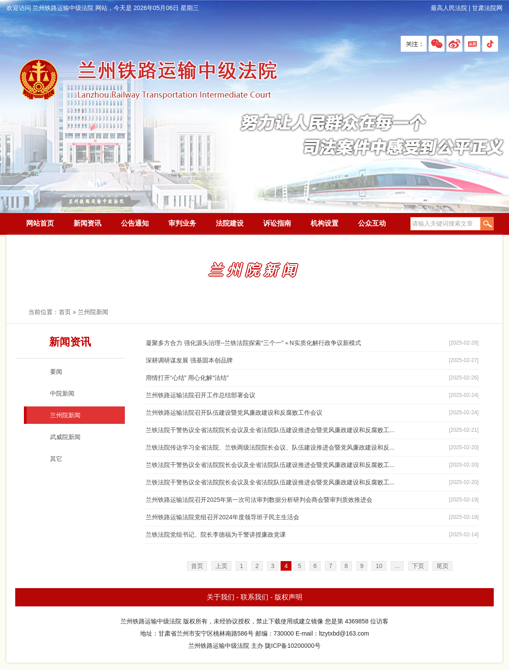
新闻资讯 (87, 223)
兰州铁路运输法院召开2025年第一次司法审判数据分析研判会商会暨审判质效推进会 (259, 499)
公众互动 (372, 223)
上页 (221, 565)
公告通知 (135, 223)
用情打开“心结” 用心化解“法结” (187, 377)
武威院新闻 (65, 436)
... (397, 565)
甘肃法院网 (487, 7)
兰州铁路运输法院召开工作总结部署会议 (200, 395)
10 (378, 565)
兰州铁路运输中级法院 (148, 80)
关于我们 (220, 597)
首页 (65, 311)
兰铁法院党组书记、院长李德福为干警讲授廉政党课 (216, 534)
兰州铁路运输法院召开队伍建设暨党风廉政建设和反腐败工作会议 (234, 412)
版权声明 (288, 597)
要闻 (56, 371)
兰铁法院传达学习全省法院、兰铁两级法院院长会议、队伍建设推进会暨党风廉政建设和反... (270, 447)
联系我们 (254, 597)
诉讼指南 (277, 223)
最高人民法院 (449, 7)
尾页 (442, 565)
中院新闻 (62, 393)
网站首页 (40, 223)
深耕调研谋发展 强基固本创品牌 (189, 360)
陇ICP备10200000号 (293, 645)
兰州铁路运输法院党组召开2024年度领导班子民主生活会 (222, 517)
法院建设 (230, 223)
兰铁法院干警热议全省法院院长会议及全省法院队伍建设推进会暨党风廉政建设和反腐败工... (270, 429)
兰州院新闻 (93, 311)
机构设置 (324, 223)
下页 (418, 565)
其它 (56, 458)
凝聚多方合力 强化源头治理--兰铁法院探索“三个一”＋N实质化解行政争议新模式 (253, 342)
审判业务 (182, 223)
